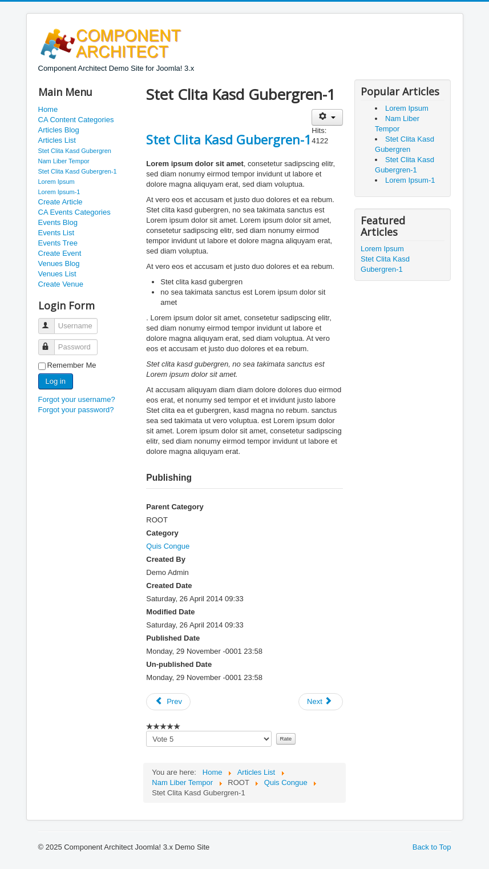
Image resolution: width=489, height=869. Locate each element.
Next (319, 701)
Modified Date (170, 612)
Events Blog (58, 222)
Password (51, 342)
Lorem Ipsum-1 (59, 191)
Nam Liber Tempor (64, 161)
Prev (168, 701)
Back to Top (432, 847)
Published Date (173, 638)
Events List (56, 232)
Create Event (60, 253)
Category (162, 533)
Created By (165, 559)
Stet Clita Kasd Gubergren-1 (77, 171)
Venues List (57, 273)
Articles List (57, 140)
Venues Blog (59, 263)
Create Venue (61, 284)
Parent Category (174, 506)
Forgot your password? (76, 409)
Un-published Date (179, 664)
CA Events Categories (74, 212)
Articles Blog (58, 130)
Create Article (60, 202)
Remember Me (71, 365)
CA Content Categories (76, 119)
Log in (56, 381)
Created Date (169, 585)
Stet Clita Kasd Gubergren (74, 150)
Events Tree (58, 243)
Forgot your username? (76, 399)
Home (48, 109)
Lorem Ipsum (56, 181)
